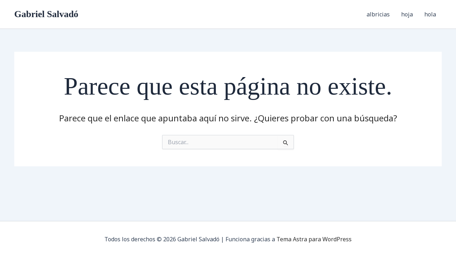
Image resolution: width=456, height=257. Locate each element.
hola (430, 14)
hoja (407, 14)
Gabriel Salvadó (46, 14)
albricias (378, 14)
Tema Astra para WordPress (314, 239)
